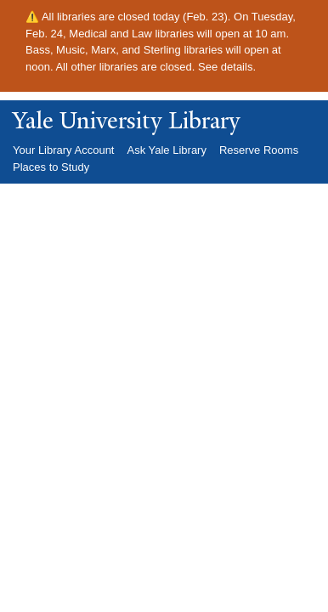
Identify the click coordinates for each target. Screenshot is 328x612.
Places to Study (51, 167)
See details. (227, 66)
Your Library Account (63, 150)
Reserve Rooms (258, 150)
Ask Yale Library (166, 150)
